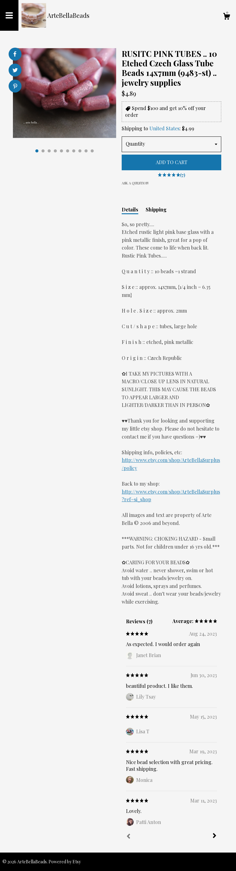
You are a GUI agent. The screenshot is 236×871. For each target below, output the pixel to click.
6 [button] (67, 150)
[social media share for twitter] (15, 71)
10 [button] (92, 150)
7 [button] (73, 150)
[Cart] (226, 17)
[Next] (214, 836)
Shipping (156, 209)
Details (130, 209)
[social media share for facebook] (14, 54)
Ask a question (135, 183)
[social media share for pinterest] (15, 87)
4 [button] (55, 150)
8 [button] (79, 150)
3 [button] (49, 150)
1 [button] (36, 150)
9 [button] (86, 150)
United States (164, 128)
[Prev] (128, 837)
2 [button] (43, 150)
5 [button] (61, 150)
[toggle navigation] (9, 15)
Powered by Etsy (65, 862)
